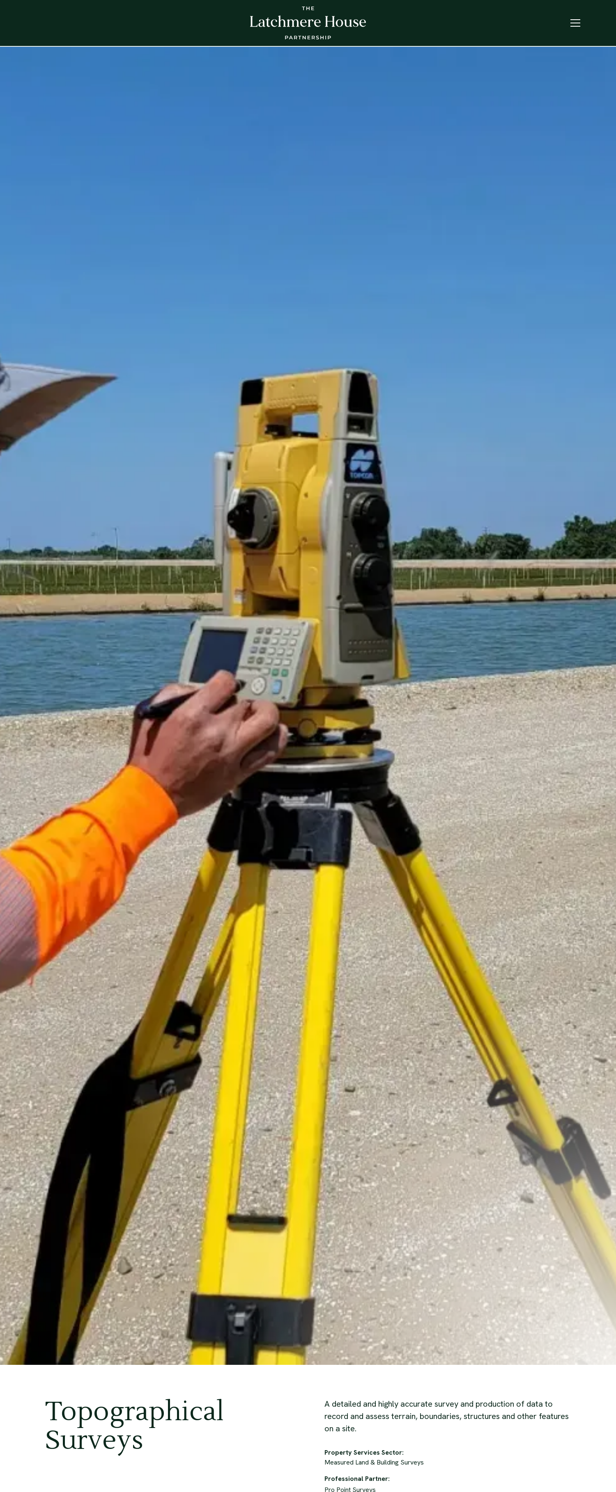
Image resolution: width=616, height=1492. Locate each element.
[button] (575, 23)
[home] (308, 23)
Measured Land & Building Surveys (374, 1463)
